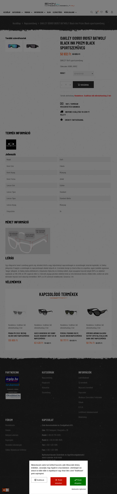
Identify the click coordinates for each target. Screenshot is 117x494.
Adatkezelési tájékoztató (79, 489)
